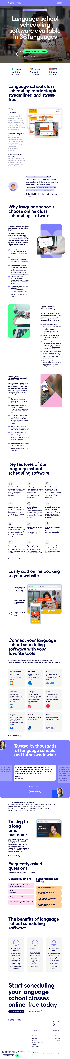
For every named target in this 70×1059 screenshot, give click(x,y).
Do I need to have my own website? (18, 891)
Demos (34, 1026)
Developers (35, 1044)
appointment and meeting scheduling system (19, 273)
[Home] (14, 3)
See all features (14, 558)
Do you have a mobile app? (18, 897)
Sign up (59, 3)
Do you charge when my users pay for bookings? (47, 904)
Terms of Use (56, 1040)
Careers (34, 1040)
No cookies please (8, 1055)
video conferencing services (17, 279)
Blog (54, 1028)
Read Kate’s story (14, 855)
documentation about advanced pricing (51, 347)
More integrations (14, 735)
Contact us (56, 1030)
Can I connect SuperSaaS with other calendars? (19, 902)
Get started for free (16, 1012)
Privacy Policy (56, 1038)
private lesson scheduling (19, 439)
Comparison (35, 1030)
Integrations (35, 1028)
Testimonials (35, 1046)
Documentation (57, 1022)
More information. (12, 1052)
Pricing (42, 3)
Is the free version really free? (47, 887)
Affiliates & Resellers (37, 1042)
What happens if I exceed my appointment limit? (47, 898)
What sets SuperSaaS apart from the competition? (19, 885)
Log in (53, 3)
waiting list (14, 288)
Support (48, 3)
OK (17, 1055)
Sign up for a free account (35, 51)
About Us (34, 1038)
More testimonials (35, 791)
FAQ (54, 1026)
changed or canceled (16, 448)
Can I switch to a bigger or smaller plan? (46, 892)
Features (37, 3)
